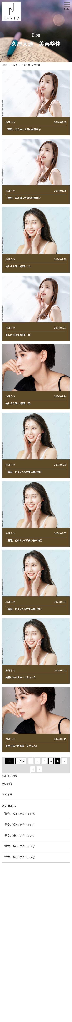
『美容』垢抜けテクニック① (18, 857)
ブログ (14, 64)
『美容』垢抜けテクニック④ (18, 824)
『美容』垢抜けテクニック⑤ (18, 813)
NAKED (11, 11)
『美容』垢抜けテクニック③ (18, 835)
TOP (5, 64)
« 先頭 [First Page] (21, 761)
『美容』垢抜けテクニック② (18, 846)
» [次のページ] (39, 769)
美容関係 (7, 783)
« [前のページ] (30, 761)
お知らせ (7, 794)
